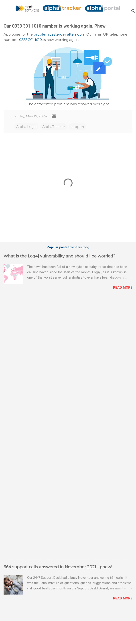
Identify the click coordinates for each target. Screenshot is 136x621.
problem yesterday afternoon (59, 34)
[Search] (133, 11)
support (77, 127)
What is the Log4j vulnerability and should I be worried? (59, 256)
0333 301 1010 (30, 40)
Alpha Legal (26, 127)
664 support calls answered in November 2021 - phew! (58, 567)
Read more (122, 287)
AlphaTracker (53, 127)
